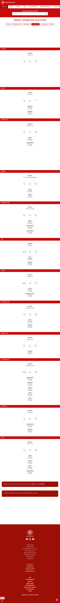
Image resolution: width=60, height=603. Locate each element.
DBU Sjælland (30, 589)
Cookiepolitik (30, 558)
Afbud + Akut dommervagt (30, 552)
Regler (51, 24)
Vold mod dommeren (30, 550)
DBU (30, 577)
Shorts (30, 60)
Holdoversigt (35, 24)
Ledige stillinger (30, 546)
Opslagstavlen (44, 24)
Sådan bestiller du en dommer (30, 548)
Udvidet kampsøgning (45, 6)
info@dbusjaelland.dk (30, 571)
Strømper (35, 60)
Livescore (56, 6)
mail (33, 484)
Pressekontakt (30, 545)
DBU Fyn (30, 581)
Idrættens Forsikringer (30, 554)
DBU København (30, 585)
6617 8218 (41, 484)
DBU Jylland (30, 583)
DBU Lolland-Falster (30, 587)
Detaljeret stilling (17, 24)
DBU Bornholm (30, 579)
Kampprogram (27, 24)
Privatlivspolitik (30, 556)
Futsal (30, 591)
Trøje (24, 60)
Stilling (8, 24)
